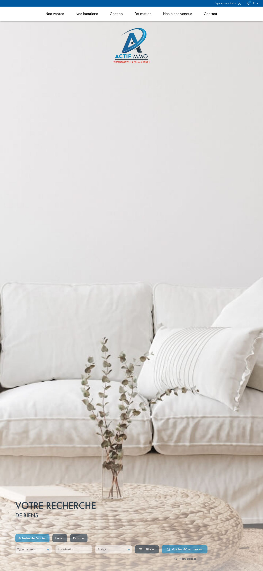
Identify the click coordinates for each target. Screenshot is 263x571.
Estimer (79, 542)
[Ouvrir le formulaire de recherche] (147, 553)
